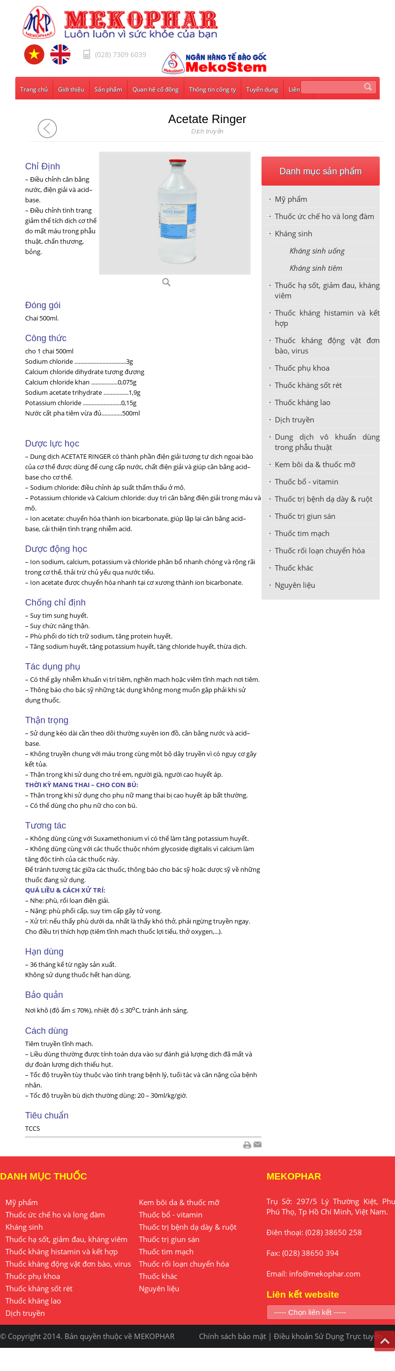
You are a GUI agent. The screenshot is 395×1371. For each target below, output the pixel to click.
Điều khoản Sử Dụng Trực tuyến (328, 1336)
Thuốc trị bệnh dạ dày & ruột (323, 499)
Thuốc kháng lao (302, 402)
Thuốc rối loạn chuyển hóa (320, 550)
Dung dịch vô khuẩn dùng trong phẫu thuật (327, 442)
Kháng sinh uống (317, 250)
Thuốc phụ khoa (302, 368)
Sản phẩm (108, 89)
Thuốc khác (294, 568)
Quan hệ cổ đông (155, 89)
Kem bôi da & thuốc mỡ (315, 464)
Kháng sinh (293, 233)
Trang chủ (34, 89)
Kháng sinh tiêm (316, 268)
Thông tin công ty (212, 89)
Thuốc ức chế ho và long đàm (324, 216)
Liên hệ (298, 89)
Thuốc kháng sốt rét (308, 385)
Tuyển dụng (262, 89)
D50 (178, 285)
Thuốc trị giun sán (305, 516)
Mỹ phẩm (291, 199)
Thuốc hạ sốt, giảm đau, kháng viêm (66, 1239)
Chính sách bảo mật (232, 1336)
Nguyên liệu (295, 585)
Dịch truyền (294, 419)
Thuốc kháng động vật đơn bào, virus (68, 1264)
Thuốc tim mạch (302, 533)
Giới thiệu (71, 89)
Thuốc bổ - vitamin (306, 481)
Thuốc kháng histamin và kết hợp (61, 1251)
